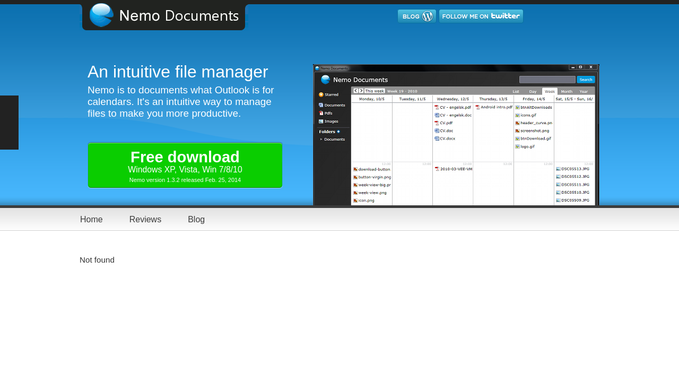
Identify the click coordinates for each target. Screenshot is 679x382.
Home (91, 219)
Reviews (145, 219)
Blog (196, 219)
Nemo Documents (172, 15)
